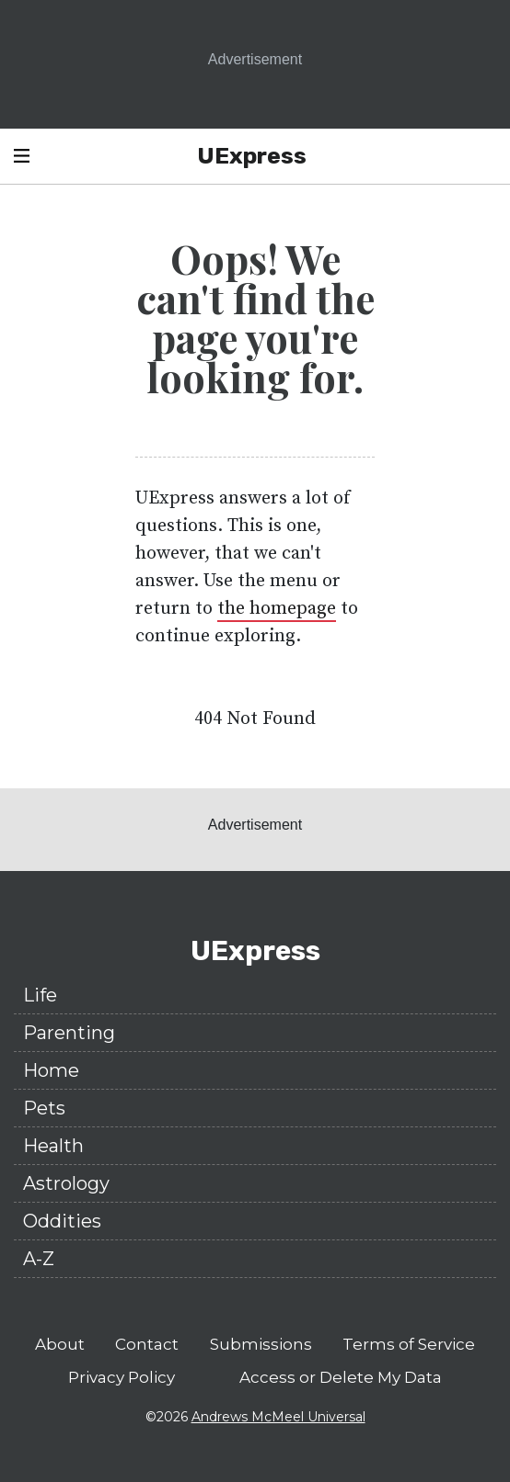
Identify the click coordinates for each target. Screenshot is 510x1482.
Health (53, 1146)
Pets (44, 1108)
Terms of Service (408, 1344)
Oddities (62, 1221)
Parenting (69, 1033)
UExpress (252, 155)
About (60, 1344)
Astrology (66, 1183)
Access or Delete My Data (340, 1377)
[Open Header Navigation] (21, 156)
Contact (147, 1344)
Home (51, 1070)
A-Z (38, 1259)
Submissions (261, 1344)
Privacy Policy (121, 1377)
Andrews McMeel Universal (278, 1416)
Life (40, 995)
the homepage (276, 608)
